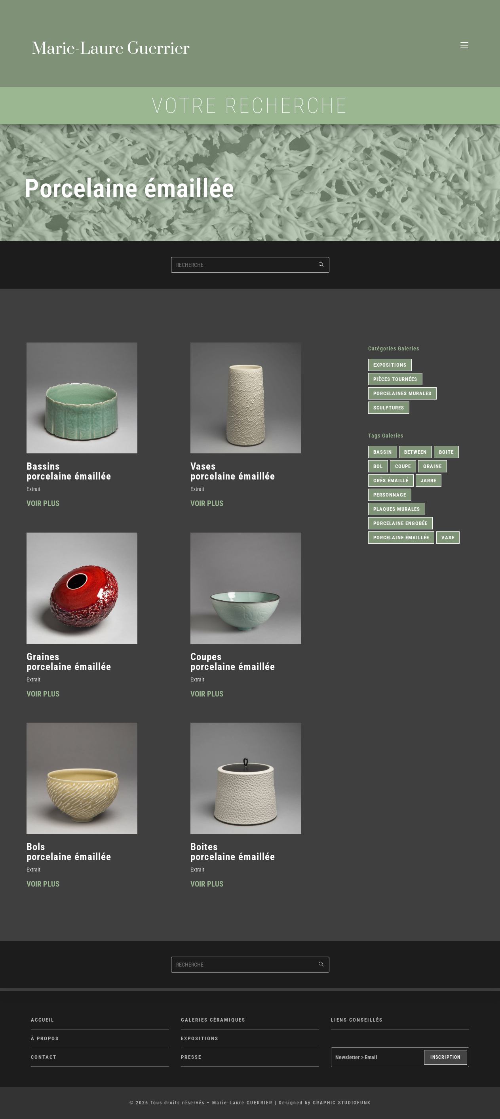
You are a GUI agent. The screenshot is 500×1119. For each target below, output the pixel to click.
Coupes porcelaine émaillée (232, 663)
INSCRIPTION (445, 1057)
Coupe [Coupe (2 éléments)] (403, 467)
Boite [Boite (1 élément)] (446, 453)
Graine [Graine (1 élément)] (432, 467)
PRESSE (191, 1057)
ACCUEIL (42, 1020)
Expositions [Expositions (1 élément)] (390, 366)
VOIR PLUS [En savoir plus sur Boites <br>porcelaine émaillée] (207, 887)
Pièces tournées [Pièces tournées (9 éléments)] (395, 380)
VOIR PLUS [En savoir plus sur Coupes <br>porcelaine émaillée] (207, 696)
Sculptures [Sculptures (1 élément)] (388, 409)
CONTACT (44, 1057)
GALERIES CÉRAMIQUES (213, 1020)
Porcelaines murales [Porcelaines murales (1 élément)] (402, 395)
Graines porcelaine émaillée (69, 663)
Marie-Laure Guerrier (115, 50)
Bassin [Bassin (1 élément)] (382, 453)
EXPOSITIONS (200, 1039)
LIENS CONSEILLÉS (357, 1020)
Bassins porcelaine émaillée (69, 472)
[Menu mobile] (464, 42)
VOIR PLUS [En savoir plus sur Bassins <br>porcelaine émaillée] (44, 505)
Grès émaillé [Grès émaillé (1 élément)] (391, 482)
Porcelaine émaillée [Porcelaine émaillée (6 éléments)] (401, 539)
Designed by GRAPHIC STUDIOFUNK (325, 1103)
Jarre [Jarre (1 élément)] (428, 482)
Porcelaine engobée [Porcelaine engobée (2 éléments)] (400, 524)
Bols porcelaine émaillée (69, 854)
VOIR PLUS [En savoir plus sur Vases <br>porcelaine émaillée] (207, 505)
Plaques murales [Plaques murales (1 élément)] (396, 510)
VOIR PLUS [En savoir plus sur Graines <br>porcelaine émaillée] (44, 696)
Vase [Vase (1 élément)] (447, 539)
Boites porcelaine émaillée (232, 854)
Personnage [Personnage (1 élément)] (389, 496)
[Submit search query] (321, 266)
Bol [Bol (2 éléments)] (378, 467)
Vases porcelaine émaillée (232, 472)
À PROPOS (45, 1039)
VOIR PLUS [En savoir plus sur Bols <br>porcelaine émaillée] (44, 887)
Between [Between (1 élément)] (415, 453)
